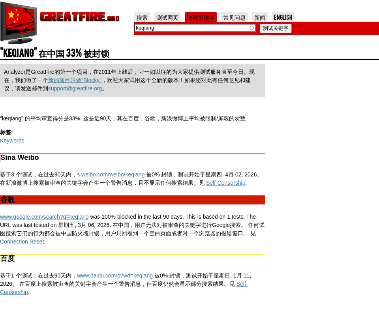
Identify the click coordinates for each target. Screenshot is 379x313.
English (283, 17)
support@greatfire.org (75, 88)
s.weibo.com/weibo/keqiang (110, 174)
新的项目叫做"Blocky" (74, 80)
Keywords (12, 140)
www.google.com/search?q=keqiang (44, 217)
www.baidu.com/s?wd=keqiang (115, 275)
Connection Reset (22, 241)
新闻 (259, 17)
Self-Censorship (226, 183)
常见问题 (234, 17)
